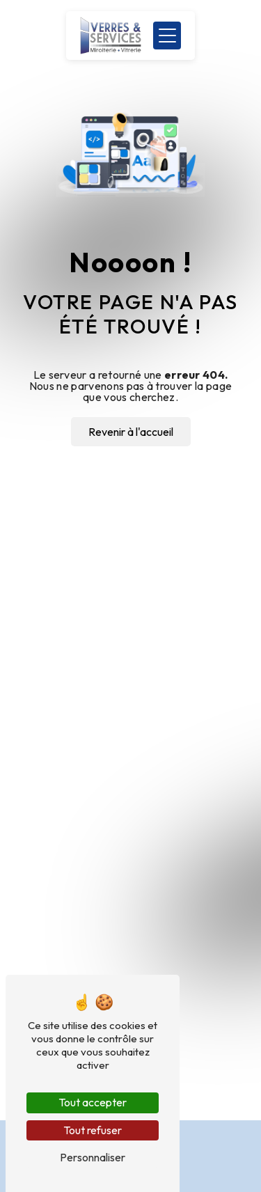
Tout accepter (92, 1102)
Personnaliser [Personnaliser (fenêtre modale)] (92, 1157)
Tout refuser (92, 1130)
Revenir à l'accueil (130, 432)
